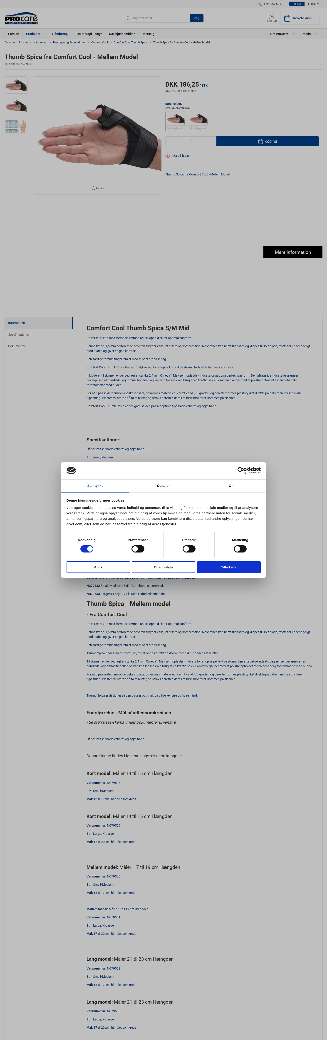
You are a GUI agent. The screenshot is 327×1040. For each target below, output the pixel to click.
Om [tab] (231, 486)
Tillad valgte (163, 567)
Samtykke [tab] (95, 486)
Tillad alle (228, 567)
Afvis (98, 567)
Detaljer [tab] (163, 486)
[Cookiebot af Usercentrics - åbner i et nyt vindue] (241, 470)
